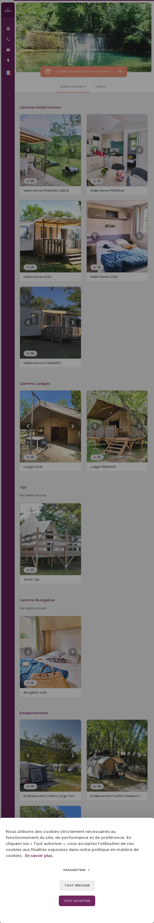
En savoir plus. (39, 855)
